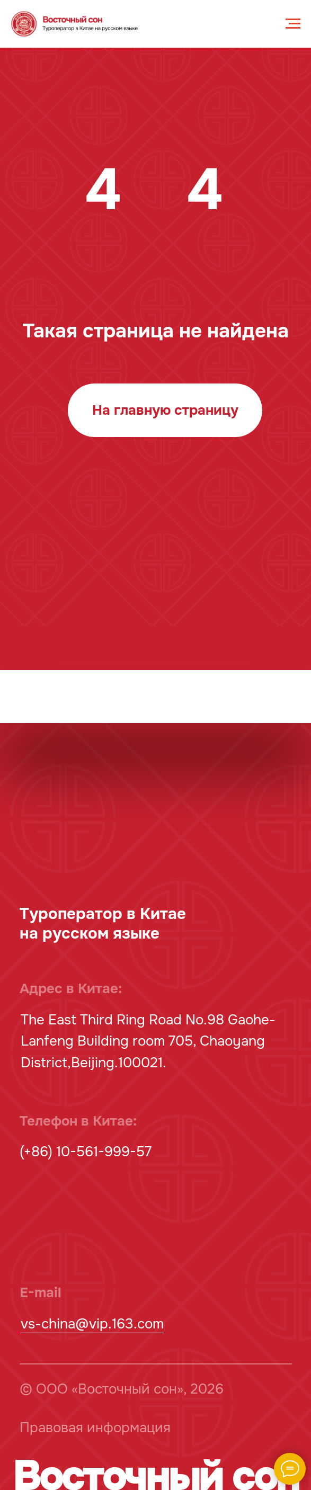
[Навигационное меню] (293, 24)
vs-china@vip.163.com (92, 1324)
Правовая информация (95, 1428)
